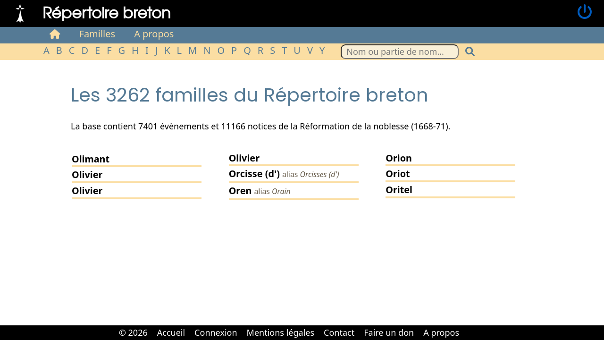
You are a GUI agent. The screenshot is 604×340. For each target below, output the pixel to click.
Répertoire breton (106, 12)
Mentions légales (280, 332)
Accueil (171, 332)
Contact (339, 332)
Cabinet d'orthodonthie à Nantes (470, 325)
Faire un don (389, 332)
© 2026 (133, 332)
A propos (154, 33)
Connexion (215, 332)
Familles (97, 33)
